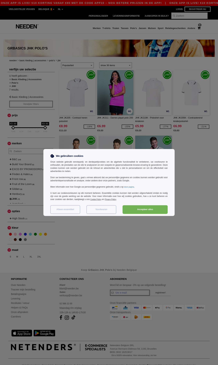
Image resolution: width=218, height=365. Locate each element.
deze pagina (129, 187)
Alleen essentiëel (65, 209)
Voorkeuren (101, 209)
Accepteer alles (145, 209)
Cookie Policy (96, 199)
